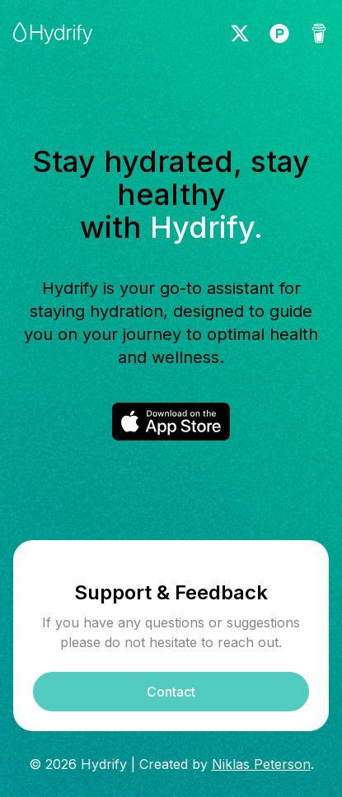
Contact (171, 691)
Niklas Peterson (261, 764)
